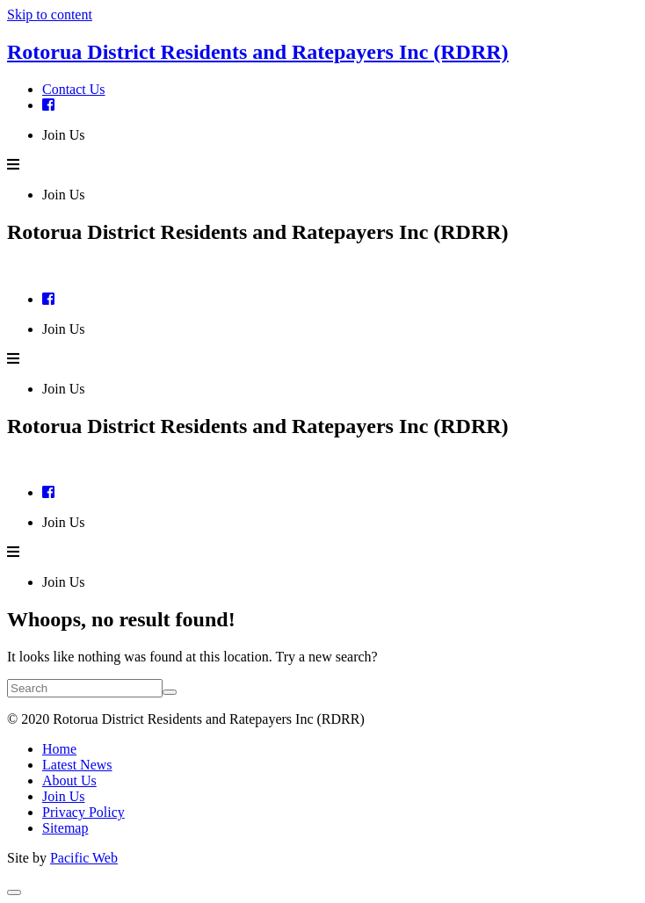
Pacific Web (84, 857)
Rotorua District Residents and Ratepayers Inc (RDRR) (258, 51)
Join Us (63, 134)
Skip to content (49, 14)
